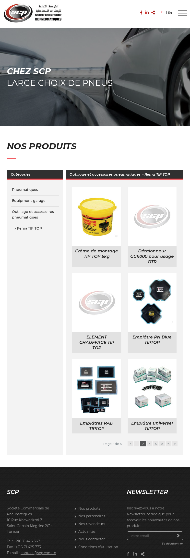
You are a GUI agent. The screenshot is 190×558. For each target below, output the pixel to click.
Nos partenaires (91, 512)
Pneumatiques (25, 186)
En (170, 12)
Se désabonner (172, 540)
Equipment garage (29, 197)
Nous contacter (91, 535)
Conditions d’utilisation (98, 543)
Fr (162, 12)
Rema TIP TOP (29, 224)
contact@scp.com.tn (38, 549)
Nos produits (89, 505)
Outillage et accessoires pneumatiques (33, 211)
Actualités (86, 527)
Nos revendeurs (91, 520)
